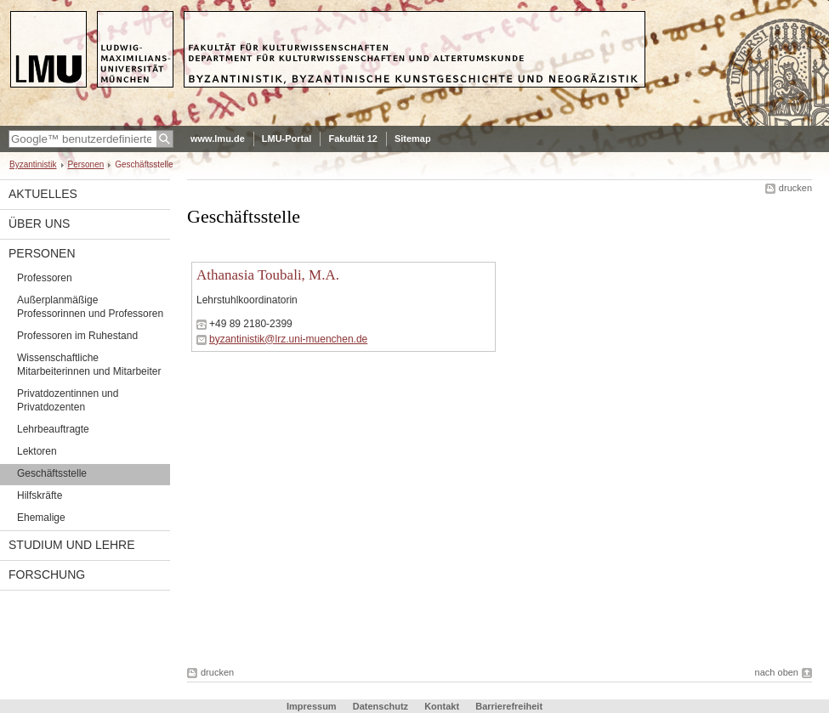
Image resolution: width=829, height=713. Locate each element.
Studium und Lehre (72, 545)
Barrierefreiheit (508, 706)
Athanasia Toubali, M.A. (267, 275)
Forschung (47, 574)
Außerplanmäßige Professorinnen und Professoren (90, 307)
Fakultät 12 (352, 138)
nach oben (776, 672)
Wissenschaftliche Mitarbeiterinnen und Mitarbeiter (89, 364)
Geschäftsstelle (52, 473)
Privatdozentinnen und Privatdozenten (67, 400)
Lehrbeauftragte (53, 429)
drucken (795, 188)
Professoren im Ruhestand (77, 336)
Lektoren (37, 451)
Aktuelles (43, 194)
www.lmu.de (217, 138)
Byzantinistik (33, 164)
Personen (86, 164)
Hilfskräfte (39, 495)
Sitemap (413, 138)
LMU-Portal (287, 138)
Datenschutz (380, 706)
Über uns (39, 223)
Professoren (44, 278)
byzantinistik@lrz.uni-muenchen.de (288, 339)
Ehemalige (41, 517)
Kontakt (441, 706)
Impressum (312, 706)
